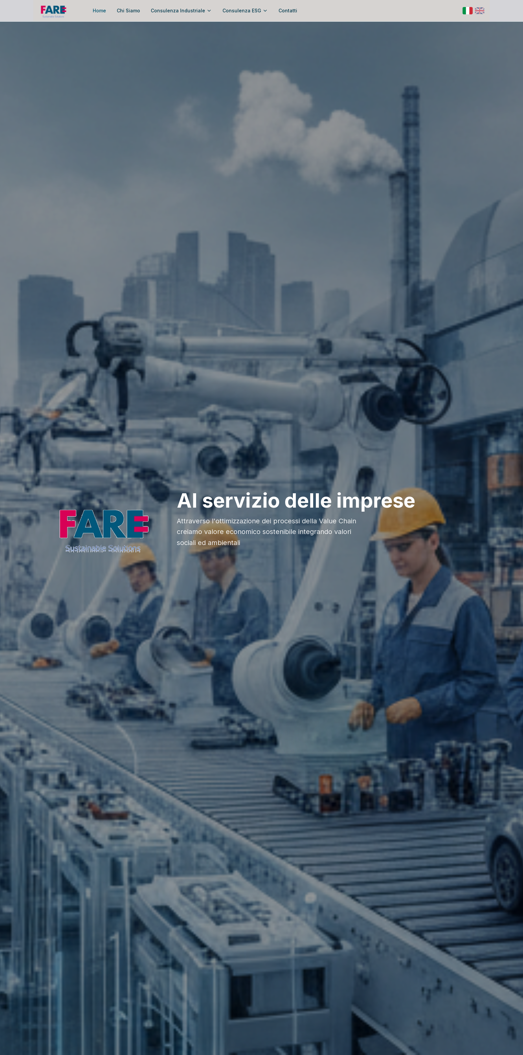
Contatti (288, 10)
